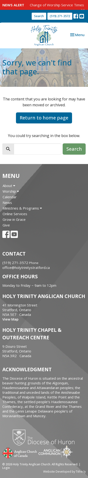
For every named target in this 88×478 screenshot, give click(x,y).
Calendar (10, 197)
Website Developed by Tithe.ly (64, 471)
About (9, 185)
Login (6, 468)
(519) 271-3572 (60, 16)
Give (6, 225)
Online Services (15, 213)
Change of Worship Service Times (57, 5)
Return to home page (44, 118)
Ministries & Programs (22, 208)
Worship (11, 191)
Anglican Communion (55, 451)
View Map (10, 319)
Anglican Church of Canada (19, 452)
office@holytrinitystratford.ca (26, 267)
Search (39, 16)
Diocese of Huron (45, 437)
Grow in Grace (14, 219)
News (7, 202)
